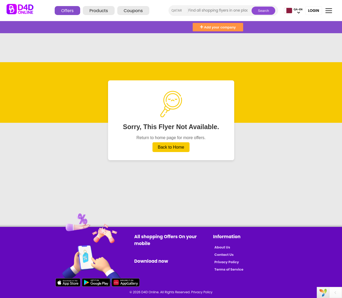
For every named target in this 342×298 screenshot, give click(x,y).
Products (98, 11)
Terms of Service (229, 269)
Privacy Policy (227, 262)
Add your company (218, 27)
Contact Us (224, 254)
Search (263, 11)
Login (313, 10)
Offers (67, 11)
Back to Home (171, 147)
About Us (222, 247)
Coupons (133, 11)
